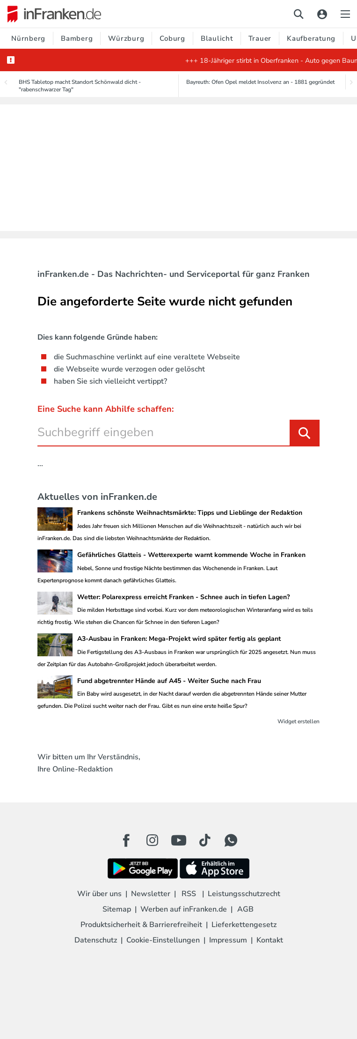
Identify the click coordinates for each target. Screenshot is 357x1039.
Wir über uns (99, 894)
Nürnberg (28, 38)
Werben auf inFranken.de (183, 909)
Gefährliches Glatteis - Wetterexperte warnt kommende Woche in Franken (191, 554)
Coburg (172, 38)
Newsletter (150, 894)
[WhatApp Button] (231, 840)
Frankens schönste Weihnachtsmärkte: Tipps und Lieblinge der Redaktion (189, 512)
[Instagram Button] (152, 842)
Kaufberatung (311, 38)
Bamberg (77, 38)
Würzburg (126, 38)
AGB (245, 909)
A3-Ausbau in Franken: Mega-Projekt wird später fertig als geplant (179, 638)
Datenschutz (95, 940)
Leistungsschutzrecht (244, 894)
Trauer (260, 38)
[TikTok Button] (205, 840)
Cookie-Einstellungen (163, 940)
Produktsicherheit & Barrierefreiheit (141, 925)
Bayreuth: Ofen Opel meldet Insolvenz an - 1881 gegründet (260, 82)
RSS (189, 894)
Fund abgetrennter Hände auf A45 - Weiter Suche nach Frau (169, 680)
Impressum (228, 940)
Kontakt (269, 940)
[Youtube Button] (179, 840)
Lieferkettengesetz (244, 925)
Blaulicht (217, 38)
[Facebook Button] (126, 840)
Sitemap (116, 909)
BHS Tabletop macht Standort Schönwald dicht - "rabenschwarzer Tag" (80, 85)
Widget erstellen (298, 721)
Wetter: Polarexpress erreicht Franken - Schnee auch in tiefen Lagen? (183, 597)
